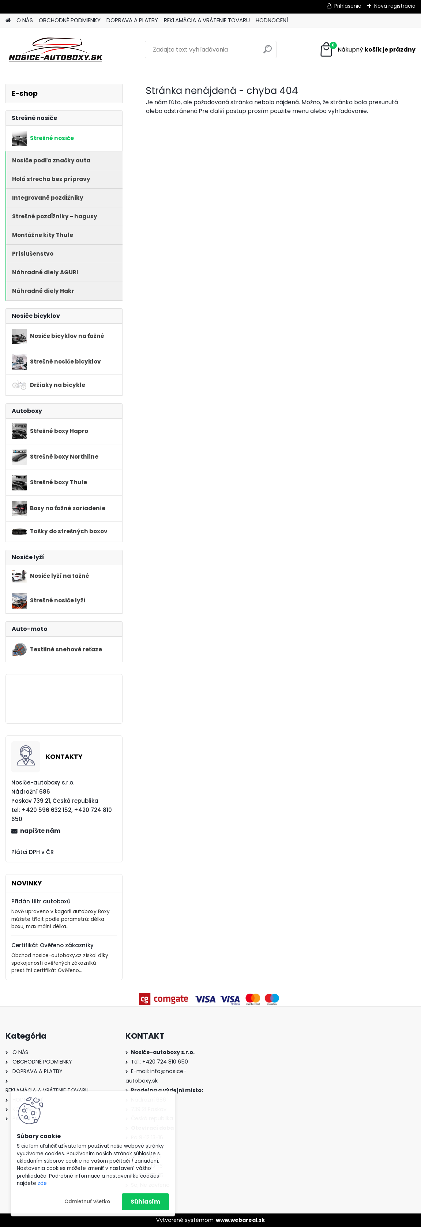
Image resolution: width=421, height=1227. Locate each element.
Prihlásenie (347, 6)
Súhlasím (145, 1201)
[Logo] (55, 49)
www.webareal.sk (240, 1220)
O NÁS (24, 20)
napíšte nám (40, 831)
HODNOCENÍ (272, 20)
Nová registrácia (395, 6)
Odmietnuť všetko (87, 1201)
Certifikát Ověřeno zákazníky (52, 945)
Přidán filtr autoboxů (41, 901)
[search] (267, 52)
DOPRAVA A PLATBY (132, 20)
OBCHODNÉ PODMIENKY (70, 20)
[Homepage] (8, 21)
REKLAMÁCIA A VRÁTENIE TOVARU (207, 20)
